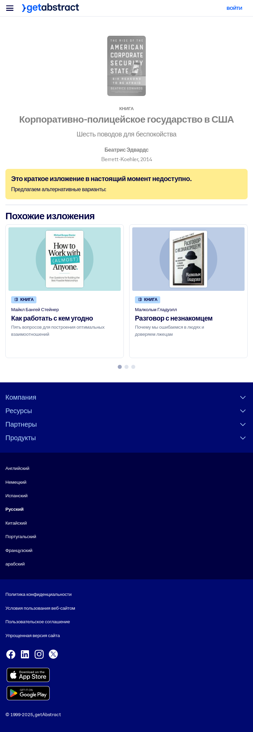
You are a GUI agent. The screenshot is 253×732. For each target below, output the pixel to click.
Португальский (20, 536)
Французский (18, 550)
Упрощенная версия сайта (32, 635)
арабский (15, 563)
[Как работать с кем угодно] (64, 259)
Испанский (16, 495)
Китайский (16, 523)
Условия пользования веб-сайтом (40, 608)
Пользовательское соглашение (37, 621)
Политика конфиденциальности (38, 594)
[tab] (120, 367)
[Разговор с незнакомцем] (188, 259)
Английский (17, 468)
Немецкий (15, 482)
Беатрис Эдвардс (127, 150)
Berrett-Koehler (119, 159)
